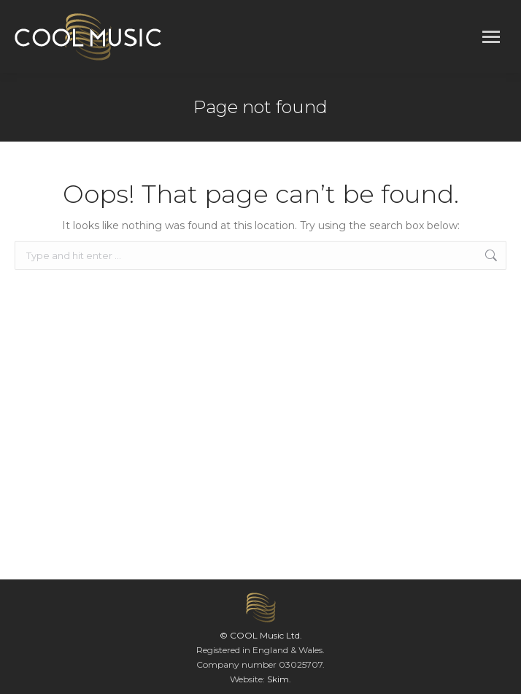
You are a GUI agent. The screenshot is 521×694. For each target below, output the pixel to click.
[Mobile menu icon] (491, 37)
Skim (278, 679)
